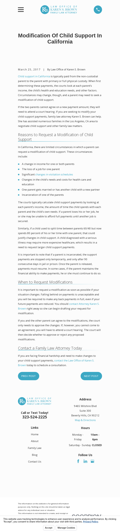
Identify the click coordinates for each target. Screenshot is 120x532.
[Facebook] (78, 461)
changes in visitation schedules (54, 174)
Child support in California (34, 76)
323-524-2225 (34, 416)
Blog (35, 455)
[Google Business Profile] (92, 461)
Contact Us (34, 461)
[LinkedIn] (85, 461)
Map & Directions (85, 420)
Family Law (34, 448)
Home (34, 434)
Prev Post (28, 376)
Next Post (91, 376)
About (34, 441)
